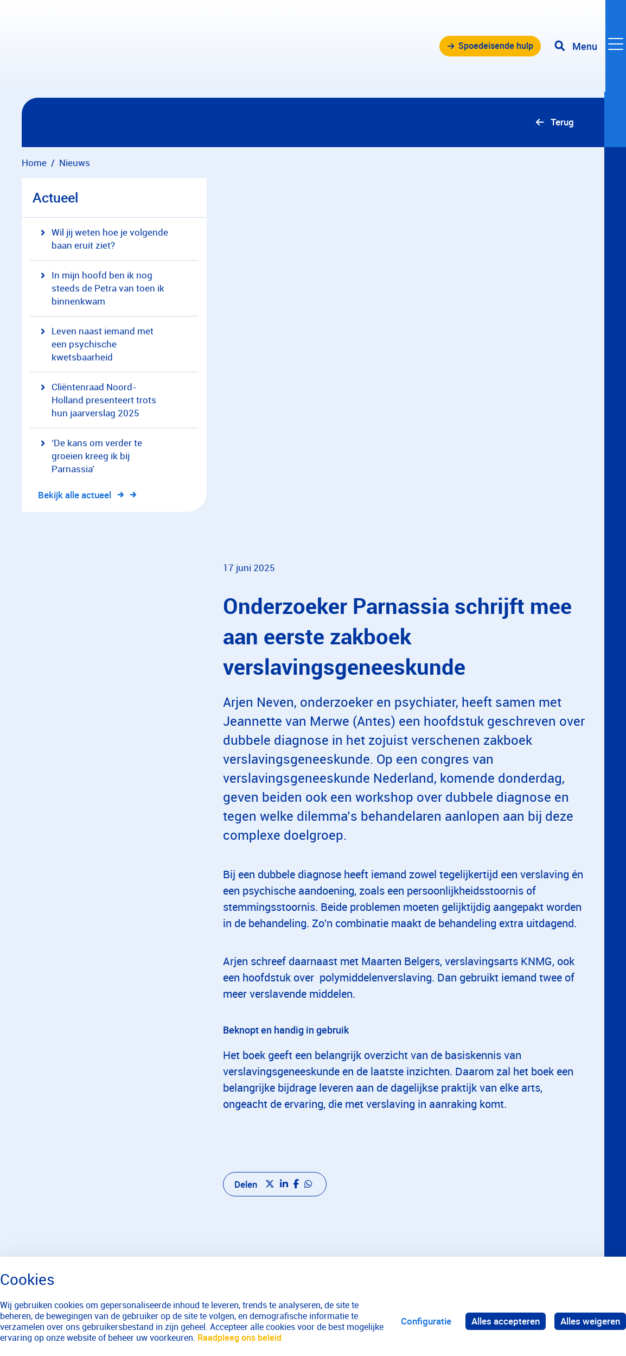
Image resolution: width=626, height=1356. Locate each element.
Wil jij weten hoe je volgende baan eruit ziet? (104, 239)
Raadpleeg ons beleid (239, 1338)
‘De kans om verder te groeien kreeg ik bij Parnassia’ (91, 456)
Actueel (55, 198)
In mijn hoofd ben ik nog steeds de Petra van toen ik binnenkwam (102, 288)
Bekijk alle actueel (81, 495)
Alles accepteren (505, 1321)
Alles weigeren (590, 1321)
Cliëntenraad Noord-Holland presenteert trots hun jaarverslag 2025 (98, 400)
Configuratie (426, 1321)
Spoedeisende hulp (491, 48)
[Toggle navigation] (589, 48)
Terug (561, 122)
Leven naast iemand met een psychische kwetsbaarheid (97, 344)
